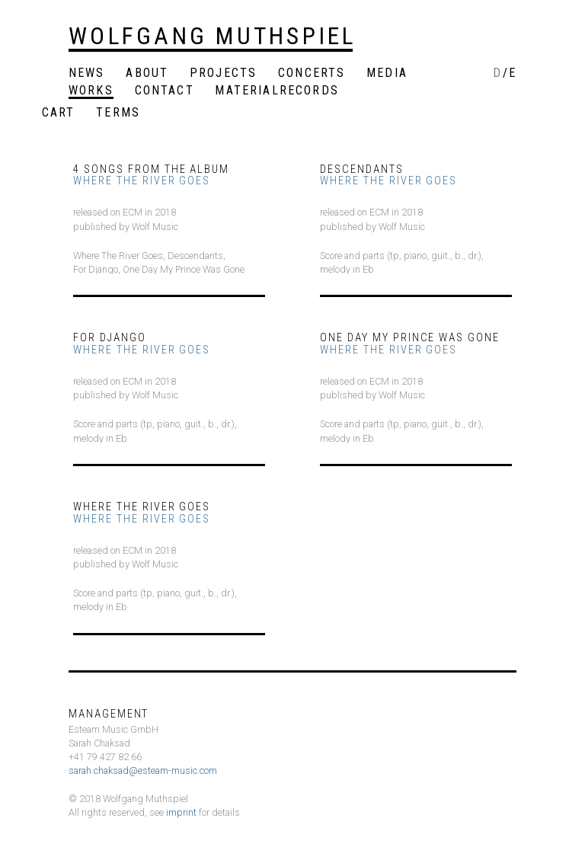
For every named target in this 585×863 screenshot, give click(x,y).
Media (387, 73)
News (87, 73)
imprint (181, 812)
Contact (164, 91)
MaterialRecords (276, 91)
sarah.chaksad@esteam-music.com (143, 770)
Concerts (311, 73)
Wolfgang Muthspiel (212, 36)
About (147, 73)
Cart (58, 113)
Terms (118, 113)
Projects (223, 73)
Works (91, 91)
